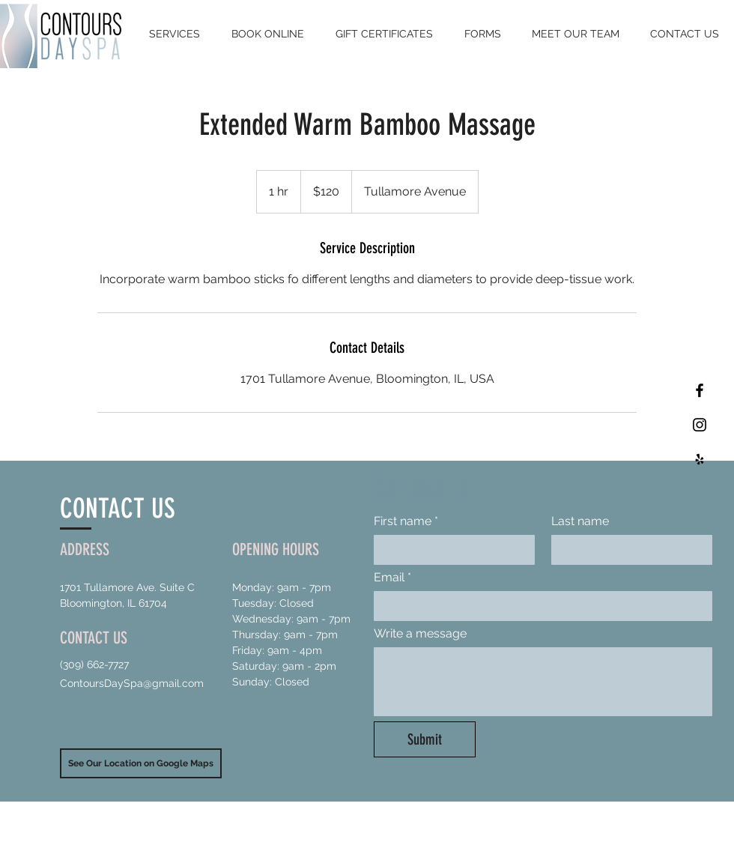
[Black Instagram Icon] (700, 425)
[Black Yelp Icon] (700, 459)
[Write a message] (543, 681)
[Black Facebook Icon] (700, 390)
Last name (580, 521)
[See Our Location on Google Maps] (141, 763)
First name (406, 521)
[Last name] (627, 550)
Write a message (420, 633)
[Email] (538, 606)
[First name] (450, 550)
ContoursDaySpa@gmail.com (132, 683)
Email (392, 577)
